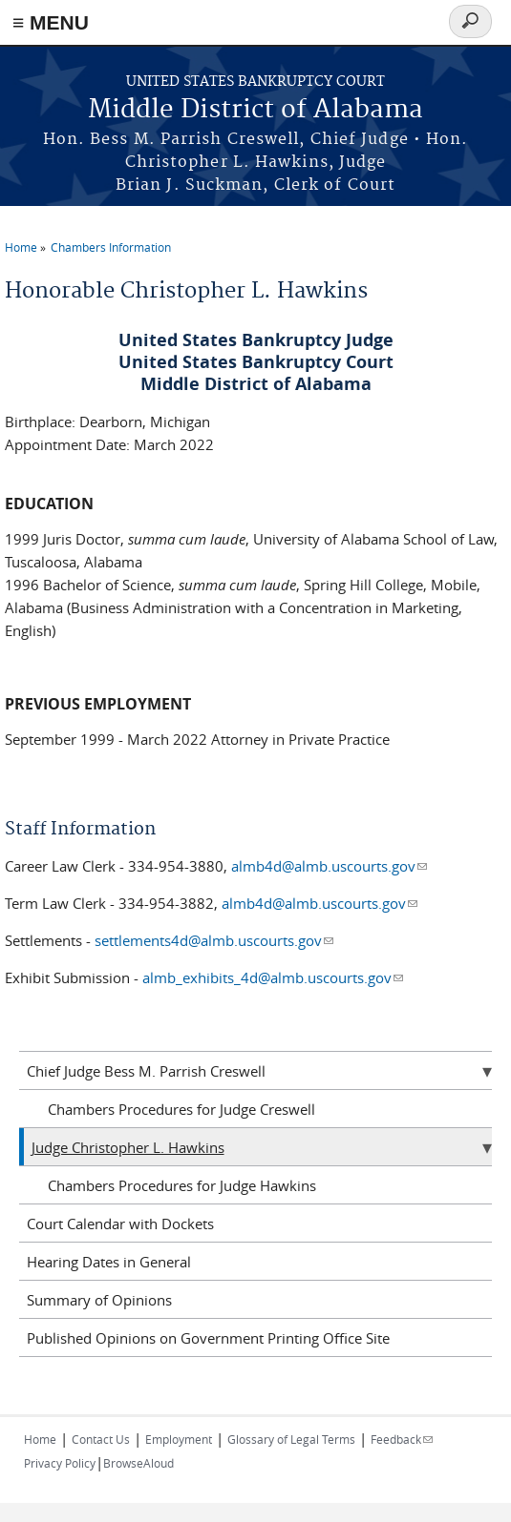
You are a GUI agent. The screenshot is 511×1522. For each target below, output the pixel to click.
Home (21, 247)
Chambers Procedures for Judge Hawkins (182, 1185)
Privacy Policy (60, 1463)
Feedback (402, 1439)
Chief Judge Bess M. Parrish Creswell (146, 1070)
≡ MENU (50, 22)
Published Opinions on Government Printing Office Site (208, 1337)
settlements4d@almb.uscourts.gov (214, 940)
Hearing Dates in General (109, 1261)
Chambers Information (111, 247)
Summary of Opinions (99, 1299)
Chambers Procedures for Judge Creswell (181, 1109)
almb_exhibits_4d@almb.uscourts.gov (272, 977)
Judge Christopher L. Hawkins (128, 1147)
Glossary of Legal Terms (291, 1439)
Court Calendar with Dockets (120, 1223)
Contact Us (101, 1439)
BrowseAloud (138, 1463)
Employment (178, 1439)
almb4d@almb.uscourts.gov (329, 865)
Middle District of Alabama (255, 110)
